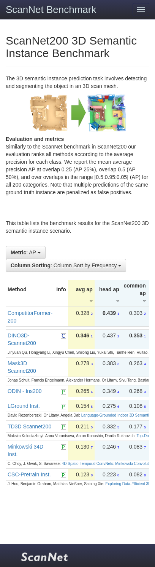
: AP (26, 252)
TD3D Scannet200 (29, 426)
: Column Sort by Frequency (66, 265)
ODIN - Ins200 (24, 391)
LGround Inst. (24, 406)
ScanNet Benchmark (51, 9)
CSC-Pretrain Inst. (29, 474)
